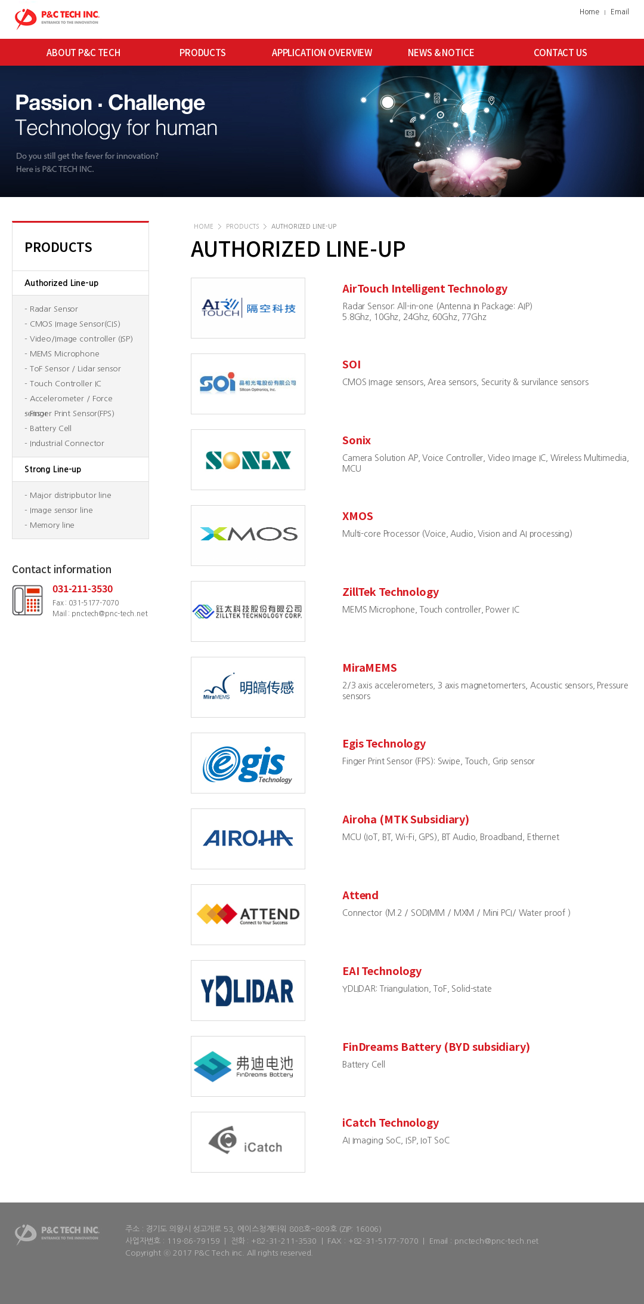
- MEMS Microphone (62, 354)
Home (589, 12)
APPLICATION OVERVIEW (322, 52)
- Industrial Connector (64, 443)
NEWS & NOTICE (441, 52)
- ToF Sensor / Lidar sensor (72, 369)
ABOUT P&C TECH (83, 52)
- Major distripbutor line (68, 495)
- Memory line (49, 525)
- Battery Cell (48, 428)
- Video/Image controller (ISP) (78, 339)
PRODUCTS (202, 52)
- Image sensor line (58, 510)
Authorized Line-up (61, 283)
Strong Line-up (52, 469)
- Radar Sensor (51, 309)
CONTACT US (560, 52)
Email (620, 12)
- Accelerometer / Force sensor (68, 400)
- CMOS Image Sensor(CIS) (72, 324)
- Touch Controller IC (62, 383)
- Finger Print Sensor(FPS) (69, 413)
